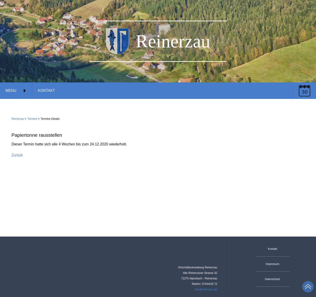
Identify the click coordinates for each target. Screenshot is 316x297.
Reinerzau (17, 118)
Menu (16, 91)
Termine (32, 118)
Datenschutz (272, 279)
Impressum (272, 264)
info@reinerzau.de (206, 289)
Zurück (17, 155)
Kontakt (46, 91)
